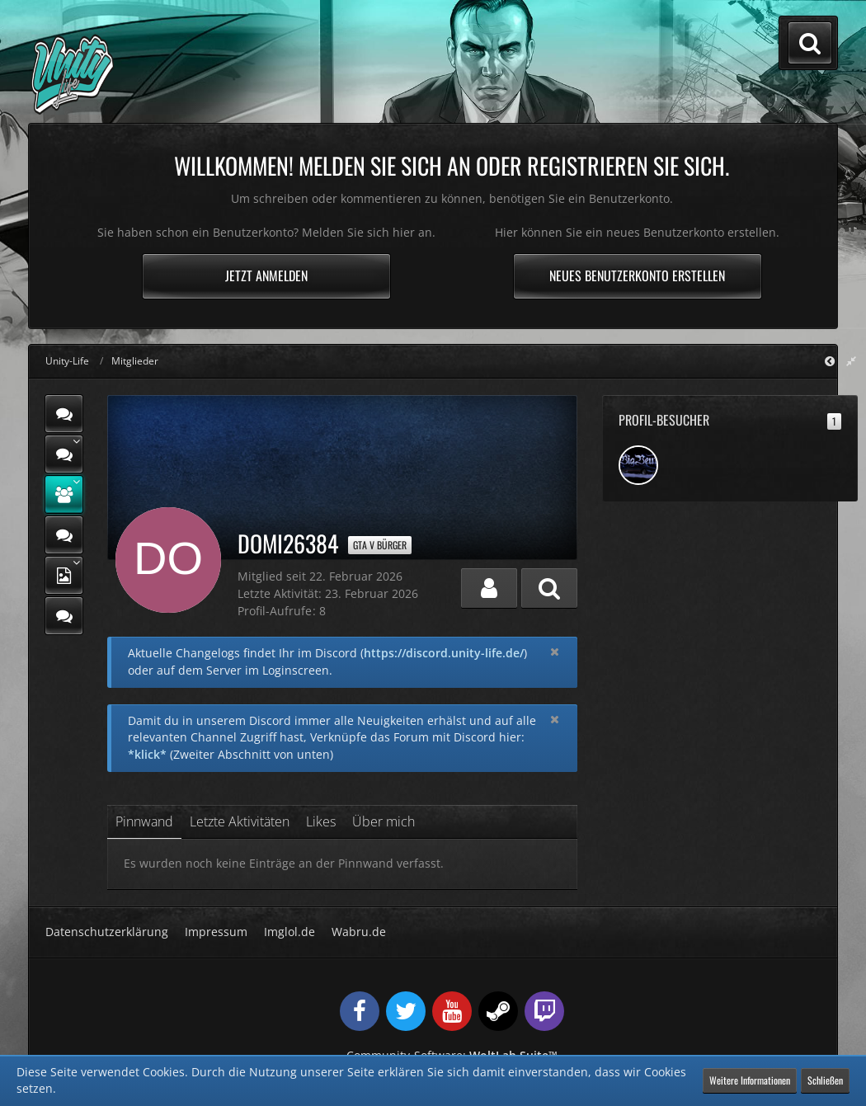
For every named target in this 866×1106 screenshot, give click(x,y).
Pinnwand (144, 821)
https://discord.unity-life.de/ (444, 653)
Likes (321, 821)
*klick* (147, 754)
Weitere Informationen (749, 1080)
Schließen (825, 1080)
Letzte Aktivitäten (239, 821)
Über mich (383, 821)
